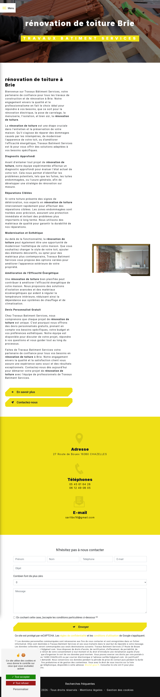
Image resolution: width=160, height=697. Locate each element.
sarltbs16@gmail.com (80, 512)
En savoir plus (22, 392)
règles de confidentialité (73, 630)
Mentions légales (91, 690)
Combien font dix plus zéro (28, 571)
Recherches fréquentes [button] (80, 684)
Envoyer (83, 622)
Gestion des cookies (120, 690)
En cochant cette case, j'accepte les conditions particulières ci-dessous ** (57, 612)
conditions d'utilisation (106, 630)
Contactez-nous (24, 402)
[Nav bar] (8, 8)
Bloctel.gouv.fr (92, 660)
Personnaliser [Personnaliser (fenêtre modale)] (20, 689)
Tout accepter (21, 677)
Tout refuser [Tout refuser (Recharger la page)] (21, 683)
